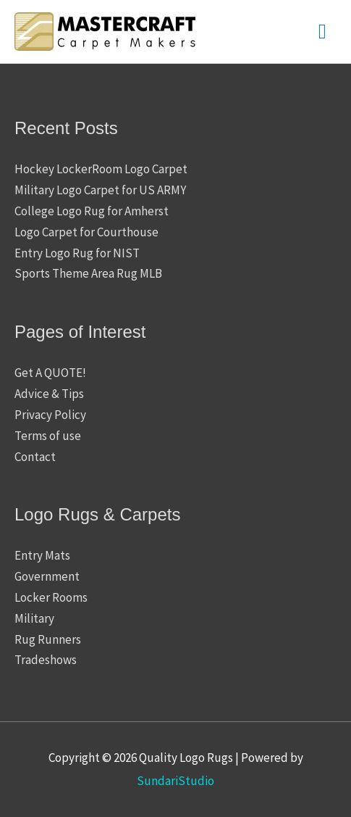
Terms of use (47, 436)
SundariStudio (175, 781)
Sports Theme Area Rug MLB (88, 273)
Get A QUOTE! (50, 373)
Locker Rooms (51, 597)
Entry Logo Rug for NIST (77, 253)
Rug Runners (47, 639)
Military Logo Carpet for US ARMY (100, 190)
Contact (35, 457)
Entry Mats (42, 555)
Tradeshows (45, 660)
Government (47, 576)
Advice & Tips (49, 394)
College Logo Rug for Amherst (91, 211)
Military (34, 618)
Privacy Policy (50, 415)
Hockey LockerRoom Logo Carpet (100, 169)
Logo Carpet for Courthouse (86, 232)
